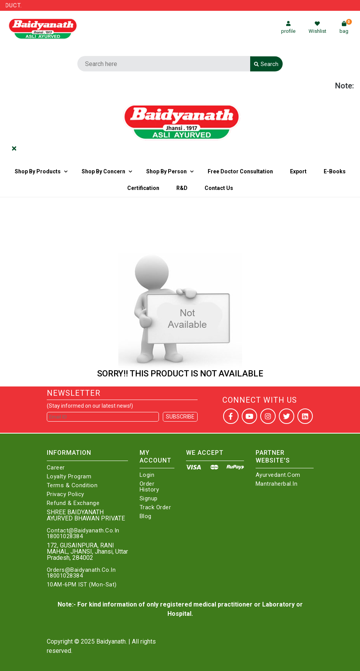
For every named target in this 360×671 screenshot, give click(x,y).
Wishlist (317, 27)
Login (147, 475)
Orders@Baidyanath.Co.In (81, 570)
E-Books (335, 171)
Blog (146, 516)
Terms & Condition (72, 485)
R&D (182, 188)
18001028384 (65, 536)
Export (298, 171)
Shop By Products (38, 171)
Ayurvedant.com (278, 475)
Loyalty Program (69, 477)
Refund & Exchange (73, 503)
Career (56, 468)
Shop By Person (166, 171)
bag (346, 27)
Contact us (219, 188)
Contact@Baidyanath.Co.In (83, 531)
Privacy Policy (65, 494)
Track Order (155, 507)
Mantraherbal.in (277, 484)
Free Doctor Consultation (240, 171)
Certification (143, 188)
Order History (149, 487)
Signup (149, 499)
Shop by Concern (103, 171)
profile (288, 27)
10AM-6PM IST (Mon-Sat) (82, 585)
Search (266, 64)
